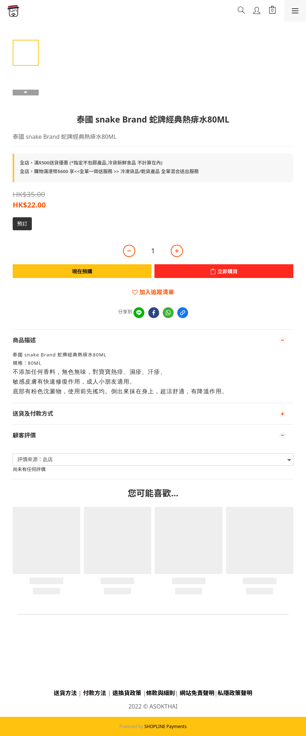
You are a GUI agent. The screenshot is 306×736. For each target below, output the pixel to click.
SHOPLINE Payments (165, 726)
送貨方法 (65, 693)
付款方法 (94, 693)
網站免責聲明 (197, 693)
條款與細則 (160, 693)
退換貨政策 (126, 693)
